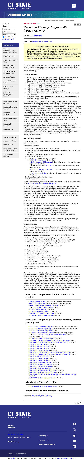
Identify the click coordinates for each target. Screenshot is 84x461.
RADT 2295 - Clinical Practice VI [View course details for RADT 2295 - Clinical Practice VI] (39, 358)
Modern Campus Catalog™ (66, 458)
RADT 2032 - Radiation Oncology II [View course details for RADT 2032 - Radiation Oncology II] (40, 368)
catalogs (13, 458)
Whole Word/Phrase (10, 37)
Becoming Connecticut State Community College (10, 50)
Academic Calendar (9, 141)
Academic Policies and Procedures (9, 72)
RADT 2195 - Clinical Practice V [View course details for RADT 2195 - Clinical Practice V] (39, 356)
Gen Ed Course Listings (8, 87)
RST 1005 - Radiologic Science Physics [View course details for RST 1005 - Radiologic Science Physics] (42, 338)
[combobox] (64, 20)
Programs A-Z (8, 130)
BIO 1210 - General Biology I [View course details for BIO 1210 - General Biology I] (38, 309)
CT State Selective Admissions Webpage (42, 183)
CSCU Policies (8, 145)
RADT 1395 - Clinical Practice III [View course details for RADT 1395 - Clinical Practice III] (39, 348)
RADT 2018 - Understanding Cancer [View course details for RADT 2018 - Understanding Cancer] (41, 330)
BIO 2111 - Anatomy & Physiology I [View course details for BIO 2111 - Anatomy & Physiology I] (41, 162)
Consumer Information (16, 434)
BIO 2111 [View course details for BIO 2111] (48, 165)
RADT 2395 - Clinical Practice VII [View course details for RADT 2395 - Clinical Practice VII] (39, 360)
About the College (9, 56)
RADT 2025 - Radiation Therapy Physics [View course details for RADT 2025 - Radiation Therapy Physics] (42, 372)
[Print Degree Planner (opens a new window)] (75, 24)
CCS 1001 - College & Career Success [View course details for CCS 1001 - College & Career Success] (41, 315)
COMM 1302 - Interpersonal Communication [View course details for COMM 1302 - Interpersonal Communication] (43, 305)
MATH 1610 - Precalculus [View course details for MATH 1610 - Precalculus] (38, 173)
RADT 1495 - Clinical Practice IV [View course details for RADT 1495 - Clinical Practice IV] (39, 350)
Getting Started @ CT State (10, 61)
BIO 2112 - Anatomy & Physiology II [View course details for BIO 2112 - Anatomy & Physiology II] (41, 169)
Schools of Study (9, 77)
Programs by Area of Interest (10, 108)
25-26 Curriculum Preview (9, 155)
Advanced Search (8, 39)
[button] (74, 6)
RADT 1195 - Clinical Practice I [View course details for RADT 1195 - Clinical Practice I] (39, 344)
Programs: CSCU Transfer (9, 113)
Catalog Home (8, 45)
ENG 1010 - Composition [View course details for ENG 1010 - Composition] (38, 160)
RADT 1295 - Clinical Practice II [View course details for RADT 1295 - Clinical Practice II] (39, 346)
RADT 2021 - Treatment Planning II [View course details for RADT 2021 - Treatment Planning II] (40, 364)
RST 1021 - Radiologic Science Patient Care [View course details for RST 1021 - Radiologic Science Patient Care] (43, 386)
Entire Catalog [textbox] (6, 29)
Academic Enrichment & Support (8, 94)
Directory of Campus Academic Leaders (10, 149)
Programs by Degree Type (10, 119)
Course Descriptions (10, 137)
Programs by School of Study (10, 102)
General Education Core (9, 82)
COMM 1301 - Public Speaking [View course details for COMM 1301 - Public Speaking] (43, 307)
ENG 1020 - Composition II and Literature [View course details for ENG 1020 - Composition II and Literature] (42, 313)
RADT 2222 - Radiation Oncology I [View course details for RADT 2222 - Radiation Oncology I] (40, 366)
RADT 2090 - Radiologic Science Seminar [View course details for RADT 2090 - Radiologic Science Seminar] (43, 378)
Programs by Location (7, 125)
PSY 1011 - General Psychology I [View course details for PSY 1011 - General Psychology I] (39, 311)
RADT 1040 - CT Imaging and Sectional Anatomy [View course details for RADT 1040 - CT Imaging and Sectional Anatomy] (49, 334)
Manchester (38, 36)
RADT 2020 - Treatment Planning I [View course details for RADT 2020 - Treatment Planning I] (40, 362)
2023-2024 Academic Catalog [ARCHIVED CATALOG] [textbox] (59, 20)
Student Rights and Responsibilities (9, 66)
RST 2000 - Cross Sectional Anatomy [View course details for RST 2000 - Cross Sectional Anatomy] (41, 332)
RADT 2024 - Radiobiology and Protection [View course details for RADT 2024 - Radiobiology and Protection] (43, 370)
